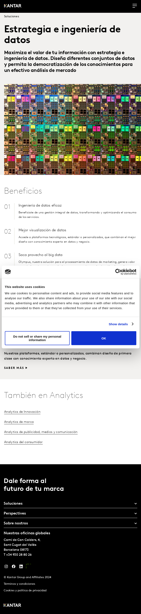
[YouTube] (28, 567)
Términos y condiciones (19, 584)
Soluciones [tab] (13, 504)
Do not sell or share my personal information (37, 338)
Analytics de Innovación (22, 420)
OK (103, 338)
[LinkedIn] (21, 567)
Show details (118, 324)
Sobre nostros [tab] (16, 523)
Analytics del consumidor (23, 451)
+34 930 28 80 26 (19, 555)
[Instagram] (6, 567)
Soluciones (11, 16)
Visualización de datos (38, 354)
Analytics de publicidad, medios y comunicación (41, 440)
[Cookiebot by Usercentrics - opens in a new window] (118, 272)
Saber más (14, 376)
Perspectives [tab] (15, 514)
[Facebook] (13, 567)
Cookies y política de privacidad (25, 590)
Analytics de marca (19, 430)
